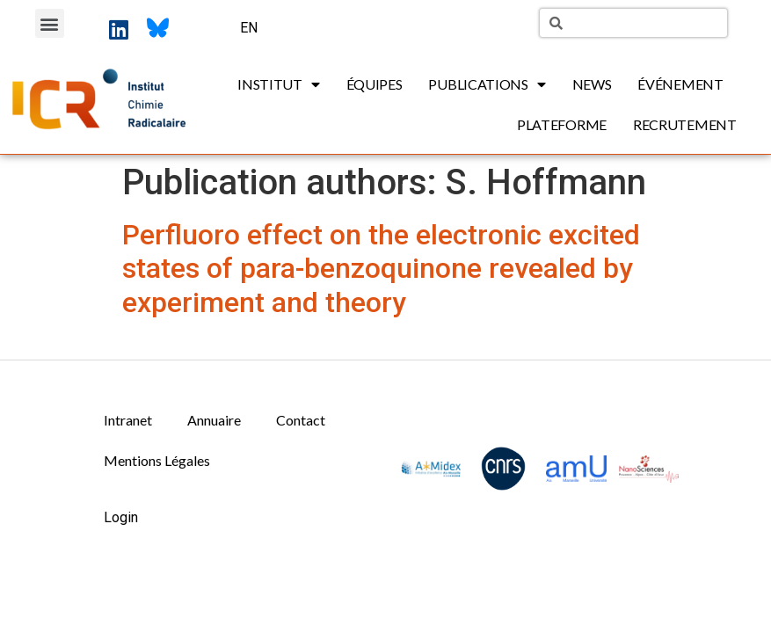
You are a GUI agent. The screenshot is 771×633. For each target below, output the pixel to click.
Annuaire (214, 419)
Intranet (128, 419)
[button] (49, 23)
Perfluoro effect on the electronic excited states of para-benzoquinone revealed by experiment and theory (381, 268)
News (592, 84)
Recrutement (685, 124)
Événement (680, 84)
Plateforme (562, 124)
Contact (300, 419)
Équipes (374, 84)
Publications (486, 84)
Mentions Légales (157, 460)
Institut (278, 84)
